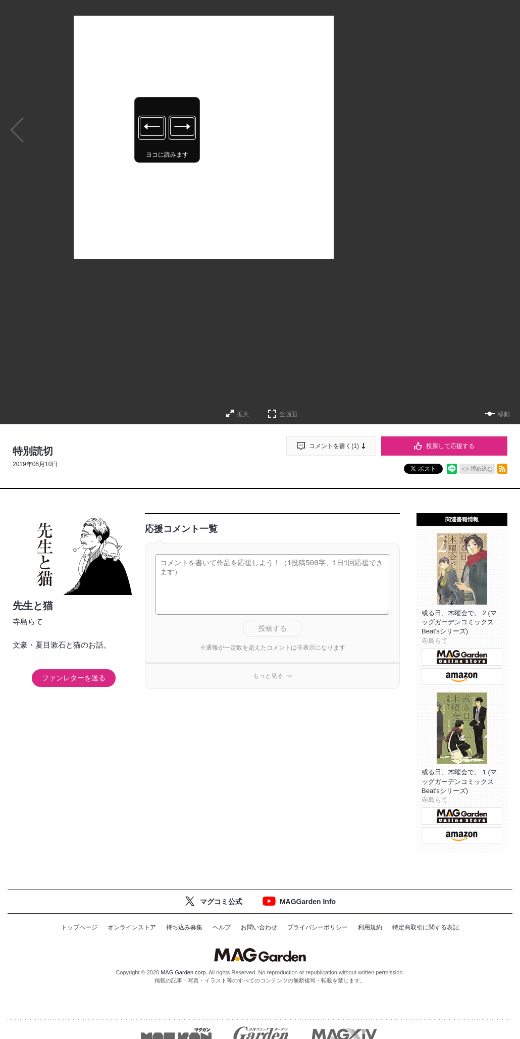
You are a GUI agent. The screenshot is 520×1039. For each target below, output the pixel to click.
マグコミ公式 (221, 902)
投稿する (272, 628)
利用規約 (370, 927)
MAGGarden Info (308, 902)
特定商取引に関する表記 (425, 927)
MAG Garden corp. (184, 972)
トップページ (79, 927)
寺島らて (28, 621)
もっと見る (268, 675)
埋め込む (482, 469)
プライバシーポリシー (317, 927)
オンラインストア (132, 927)
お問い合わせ (259, 927)
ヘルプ (222, 927)
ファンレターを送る (74, 678)
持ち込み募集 (184, 927)
